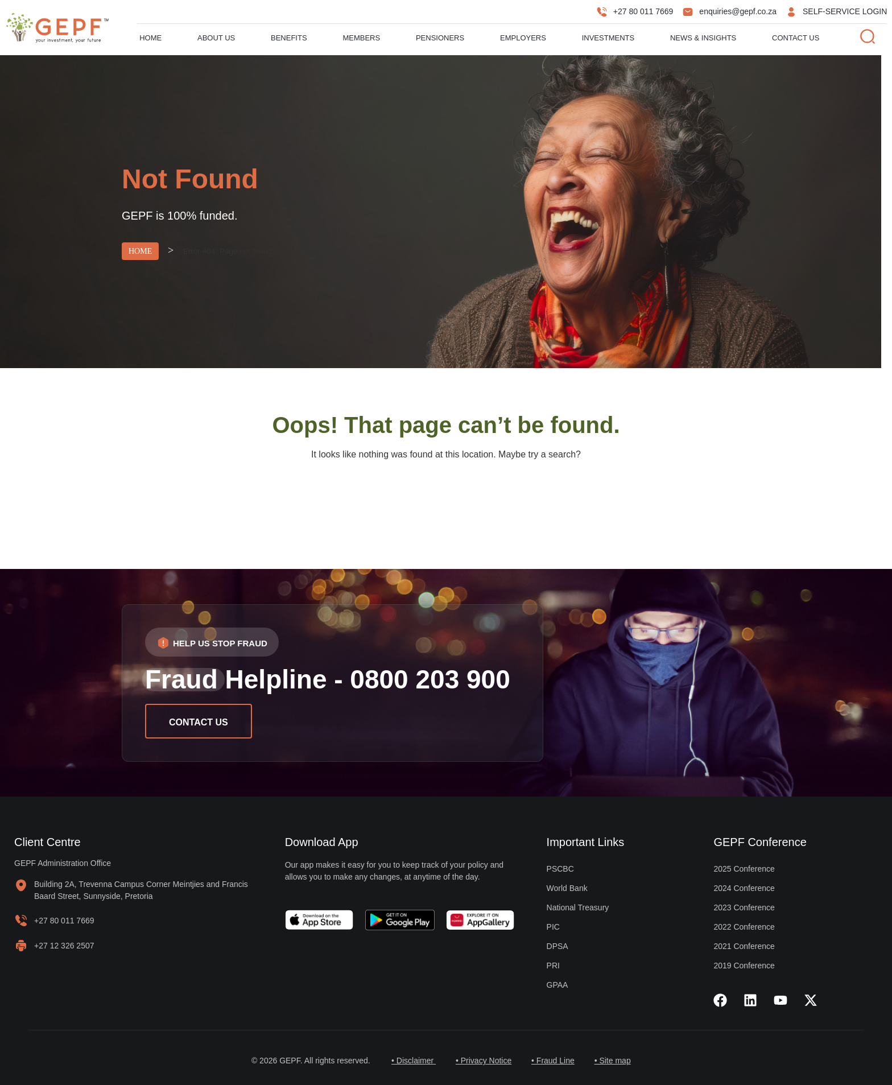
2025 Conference (743, 868)
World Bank (567, 888)
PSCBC (560, 868)
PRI (553, 965)
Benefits (289, 38)
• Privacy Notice (482, 1060)
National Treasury (578, 907)
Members (361, 38)
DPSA (557, 946)
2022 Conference (743, 926)
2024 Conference (743, 888)
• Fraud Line (554, 1060)
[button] (212, 642)
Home (150, 38)
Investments (608, 38)
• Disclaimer (409, 1060)
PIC (553, 926)
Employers (523, 38)
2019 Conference (743, 965)
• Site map (616, 1060)
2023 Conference (743, 907)
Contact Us (795, 38)
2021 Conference (743, 946)
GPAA (557, 984)
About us (216, 38)
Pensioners (440, 38)
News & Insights (703, 38)
